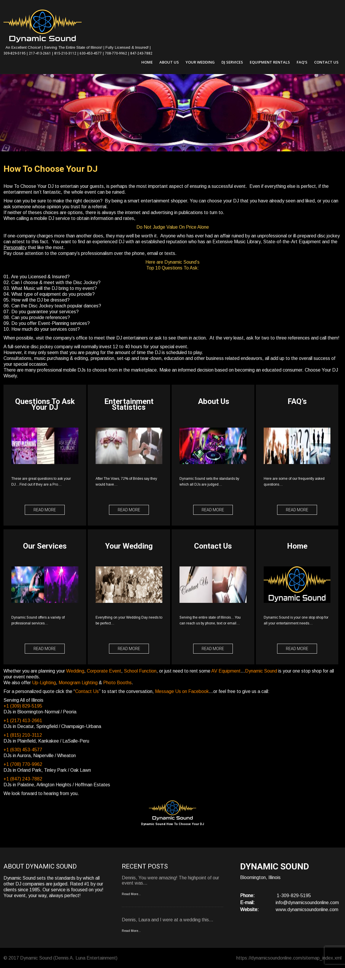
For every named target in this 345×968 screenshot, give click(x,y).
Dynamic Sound (261, 670)
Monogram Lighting (78, 682)
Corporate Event (104, 670)
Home (147, 62)
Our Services (45, 546)
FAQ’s (302, 62)
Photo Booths (117, 682)
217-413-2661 (40, 53)
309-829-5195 (14, 53)
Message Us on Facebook (182, 691)
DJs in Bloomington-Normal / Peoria (39, 711)
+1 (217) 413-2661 (22, 720)
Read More (45, 510)
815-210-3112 (65, 53)
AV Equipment (226, 670)
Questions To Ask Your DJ (45, 404)
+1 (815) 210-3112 (22, 734)
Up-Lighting (44, 682)
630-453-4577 (91, 53)
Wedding (75, 670)
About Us (169, 62)
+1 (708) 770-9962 (22, 764)
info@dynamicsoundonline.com (307, 902)
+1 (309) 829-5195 (22, 705)
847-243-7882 (141, 53)
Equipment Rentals (270, 62)
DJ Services (232, 62)
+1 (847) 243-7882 (22, 778)
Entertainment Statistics (129, 404)
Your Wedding (200, 62)
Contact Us (326, 62)
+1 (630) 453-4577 (22, 749)
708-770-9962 (116, 53)
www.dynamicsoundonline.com (307, 909)
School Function (140, 670)
